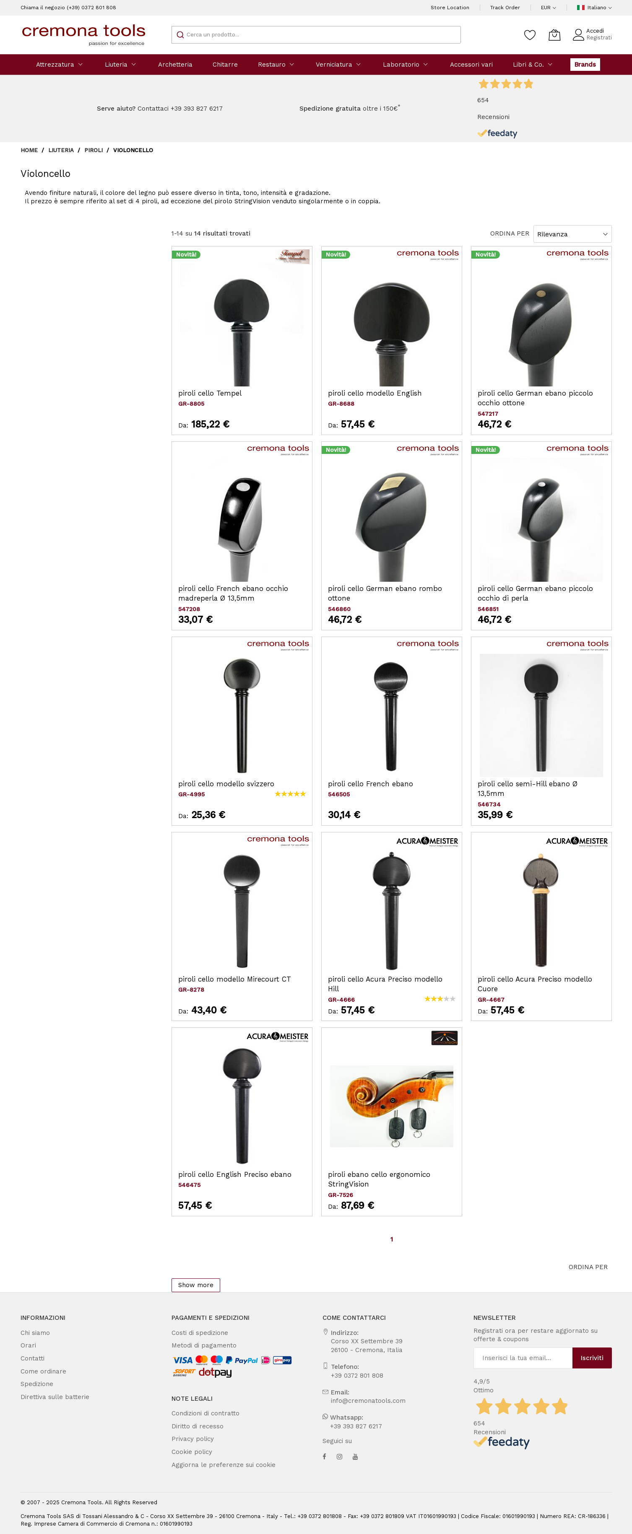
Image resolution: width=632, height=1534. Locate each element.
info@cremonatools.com (361, 1400)
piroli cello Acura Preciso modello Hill (383, 979)
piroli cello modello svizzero (218, 784)
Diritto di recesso (193, 1426)
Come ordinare (39, 1371)
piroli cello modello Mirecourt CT (226, 979)
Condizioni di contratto (201, 1413)
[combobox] (316, 35)
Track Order (510, 7)
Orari (27, 1345)
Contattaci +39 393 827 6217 (178, 108)
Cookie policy (189, 1451)
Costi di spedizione (196, 1332)
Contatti (31, 1358)
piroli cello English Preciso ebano (226, 1175)
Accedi (598, 31)
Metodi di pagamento (198, 1345)
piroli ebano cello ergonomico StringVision (389, 1175)
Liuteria (61, 150)
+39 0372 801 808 (353, 1375)
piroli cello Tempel (205, 393)
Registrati (601, 37)
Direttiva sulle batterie (49, 1397)
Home (30, 150)
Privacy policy (190, 1439)
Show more (192, 1285)
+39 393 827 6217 (352, 1426)
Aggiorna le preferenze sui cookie (214, 1464)
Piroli (93, 150)
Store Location (462, 7)
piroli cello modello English (367, 393)
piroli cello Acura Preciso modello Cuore (536, 979)
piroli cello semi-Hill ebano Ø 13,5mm (533, 784)
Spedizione (35, 1384)
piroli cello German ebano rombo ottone (385, 589)
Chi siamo (33, 1332)
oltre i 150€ (344, 108)
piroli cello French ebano (363, 784)
